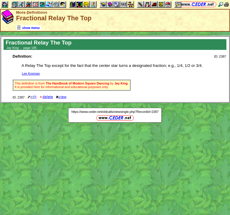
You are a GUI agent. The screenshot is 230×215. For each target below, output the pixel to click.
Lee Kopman (31, 73)
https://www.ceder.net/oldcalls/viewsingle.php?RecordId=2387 (115, 111)
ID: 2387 (220, 56)
